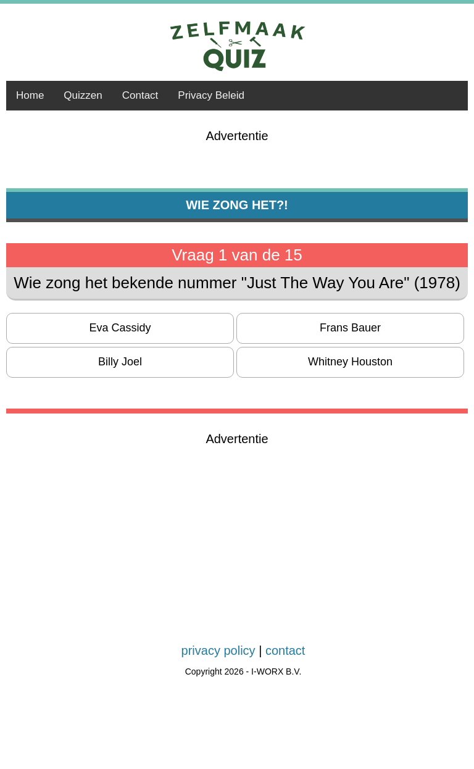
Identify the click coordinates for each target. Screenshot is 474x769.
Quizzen (83, 95)
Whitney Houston (350, 361)
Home (30, 95)
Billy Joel (120, 361)
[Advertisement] (237, 532)
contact (285, 650)
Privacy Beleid (211, 95)
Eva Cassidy (120, 328)
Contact (140, 95)
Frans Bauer (350, 328)
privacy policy (218, 650)
